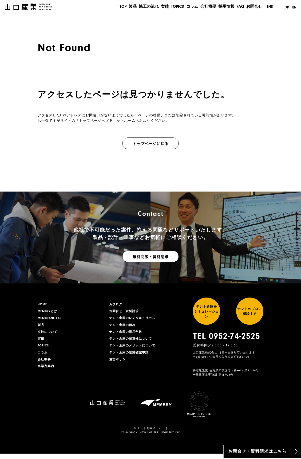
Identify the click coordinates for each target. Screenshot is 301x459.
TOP (112, 8)
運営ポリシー (119, 363)
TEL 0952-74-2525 (226, 342)
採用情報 (224, 8)
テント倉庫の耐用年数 (126, 334)
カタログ (116, 304)
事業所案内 (46, 370)
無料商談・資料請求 (151, 257)
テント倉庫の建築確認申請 (130, 355)
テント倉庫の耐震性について (132, 341)
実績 (158, 8)
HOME (43, 304)
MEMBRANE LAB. (51, 319)
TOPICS (172, 8)
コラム (187, 8)
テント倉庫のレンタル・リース (133, 319)
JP (286, 8)
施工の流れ (140, 8)
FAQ (239, 8)
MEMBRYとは (48, 312)
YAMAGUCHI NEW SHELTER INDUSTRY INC (150, 437)
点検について (48, 334)
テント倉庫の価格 (123, 326)
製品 (123, 8)
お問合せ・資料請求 (125, 312)
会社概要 (205, 8)
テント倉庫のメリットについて (133, 348)
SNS (269, 8)
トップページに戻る (151, 144)
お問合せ (254, 8)
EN (294, 8)
